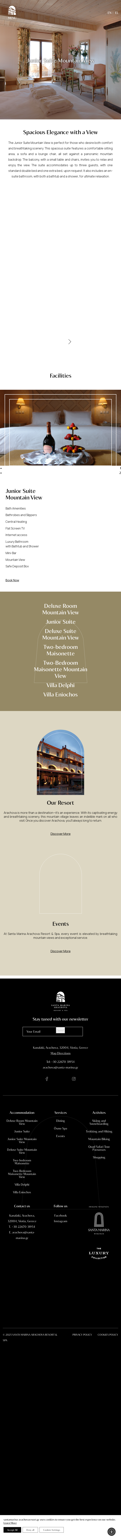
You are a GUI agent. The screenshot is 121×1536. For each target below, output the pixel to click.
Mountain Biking (99, 1148)
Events (60, 1145)
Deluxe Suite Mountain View (60, 633)
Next (70, 477)
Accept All (12, 1530)
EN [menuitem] (109, 12)
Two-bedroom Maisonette (60, 649)
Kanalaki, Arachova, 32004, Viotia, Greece (60, 1047)
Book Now (12, 580)
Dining (60, 1130)
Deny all (30, 1530)
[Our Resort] (60, 803)
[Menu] (12, 12)
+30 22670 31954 (63, 1061)
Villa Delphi (61, 685)
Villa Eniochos (60, 694)
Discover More (61, 843)
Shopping (99, 1166)
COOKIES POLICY (108, 1334)
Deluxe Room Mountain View (60, 608)
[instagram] (74, 1079)
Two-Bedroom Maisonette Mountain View (60, 669)
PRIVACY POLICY (82, 1334)
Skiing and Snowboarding (98, 1132)
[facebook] (47, 1079)
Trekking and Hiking (99, 1140)
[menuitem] (109, 12)
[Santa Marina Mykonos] (99, 1267)
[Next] (70, 337)
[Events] (60, 893)
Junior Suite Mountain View (22, 1150)
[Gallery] (60, 261)
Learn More (10, 1522)
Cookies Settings (51, 1530)
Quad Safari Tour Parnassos (99, 1157)
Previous (51, 477)
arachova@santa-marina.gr (60, 1067)
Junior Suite (61, 621)
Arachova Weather (60, 1293)
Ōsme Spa (60, 1137)
